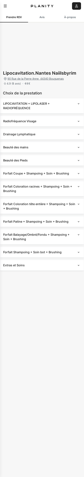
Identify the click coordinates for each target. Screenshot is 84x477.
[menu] (5, 6)
